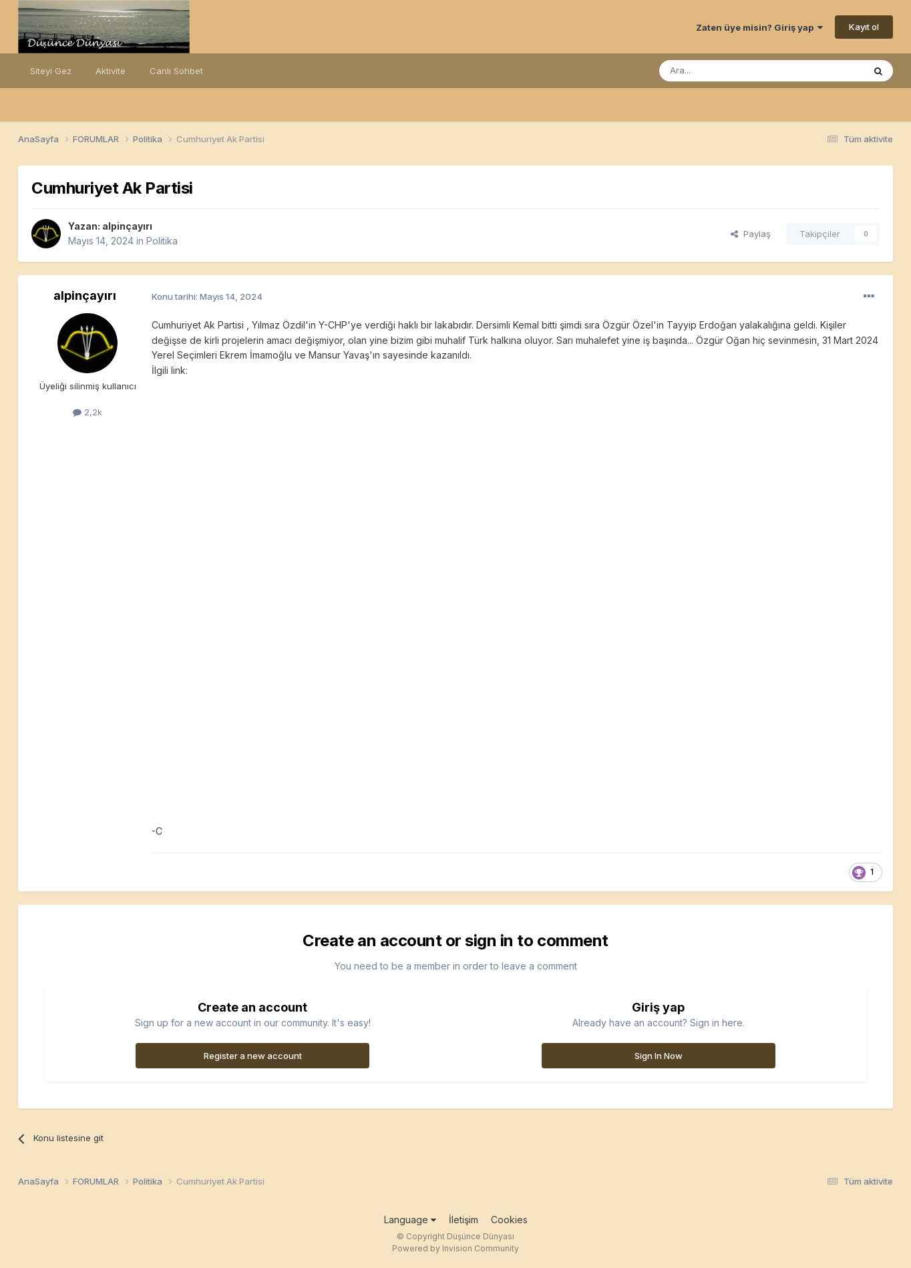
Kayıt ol (864, 26)
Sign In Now (658, 1055)
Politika (162, 240)
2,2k (87, 412)
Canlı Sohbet (176, 70)
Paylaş (751, 233)
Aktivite (111, 70)
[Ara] (727, 70)
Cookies (509, 1219)
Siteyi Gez (50, 70)
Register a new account (253, 1055)
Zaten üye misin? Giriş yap (759, 27)
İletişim (463, 1219)
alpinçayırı (127, 226)
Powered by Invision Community (455, 1248)
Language (410, 1219)
